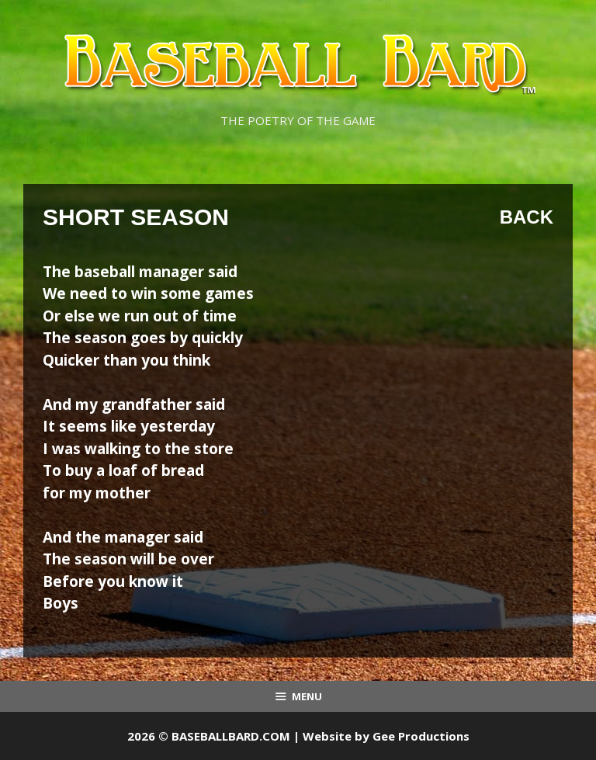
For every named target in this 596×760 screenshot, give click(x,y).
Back (526, 216)
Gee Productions (421, 736)
